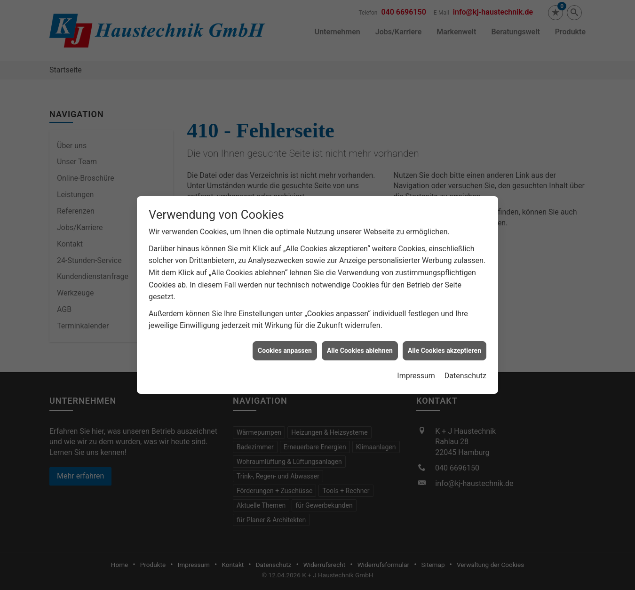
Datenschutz (465, 372)
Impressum (416, 372)
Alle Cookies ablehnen (360, 347)
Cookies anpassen (285, 347)
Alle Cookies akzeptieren (444, 347)
